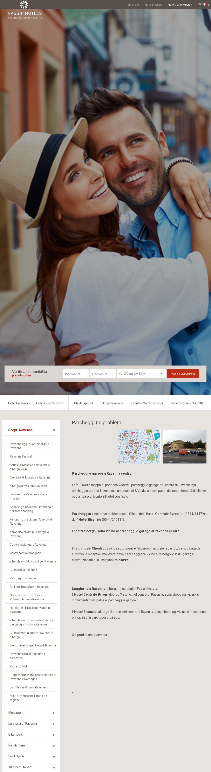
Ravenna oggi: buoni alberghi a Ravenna (29, 446)
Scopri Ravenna (112, 403)
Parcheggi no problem (24, 578)
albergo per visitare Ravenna (28, 486)
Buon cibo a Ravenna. (24, 570)
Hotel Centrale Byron (180, 4)
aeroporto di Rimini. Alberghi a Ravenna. (29, 534)
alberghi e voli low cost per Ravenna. (33, 561)
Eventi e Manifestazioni (147, 403)
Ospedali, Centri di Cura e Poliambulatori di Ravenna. (27, 597)
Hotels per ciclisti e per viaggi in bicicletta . (30, 610)
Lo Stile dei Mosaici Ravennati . (29, 687)
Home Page (132, 4)
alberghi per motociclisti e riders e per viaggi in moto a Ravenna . (31, 622)
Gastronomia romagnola (26, 553)
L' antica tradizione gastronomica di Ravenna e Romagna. (33, 677)
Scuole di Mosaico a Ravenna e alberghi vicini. (30, 467)
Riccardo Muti (19, 666)
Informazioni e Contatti (187, 403)
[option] (93, 446)
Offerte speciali (83, 403)
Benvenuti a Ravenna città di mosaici (28, 496)
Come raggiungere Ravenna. (28, 544)
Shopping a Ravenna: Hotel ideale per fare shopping (31, 509)
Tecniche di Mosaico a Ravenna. (30, 477)
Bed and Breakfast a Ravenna (29, 586)
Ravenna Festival (21, 456)
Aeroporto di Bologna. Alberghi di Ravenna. (31, 521)
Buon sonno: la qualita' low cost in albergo (31, 635)
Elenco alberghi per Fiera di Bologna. (33, 645)
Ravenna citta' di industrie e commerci (28, 656)
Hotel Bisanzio (153, 4)
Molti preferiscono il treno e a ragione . (29, 698)
